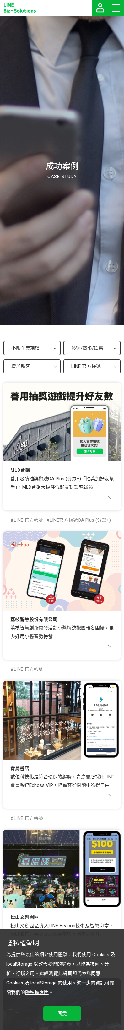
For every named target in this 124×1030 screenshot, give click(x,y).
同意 (62, 1013)
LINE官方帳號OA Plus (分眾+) (80, 520)
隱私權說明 (37, 992)
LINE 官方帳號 (28, 520)
